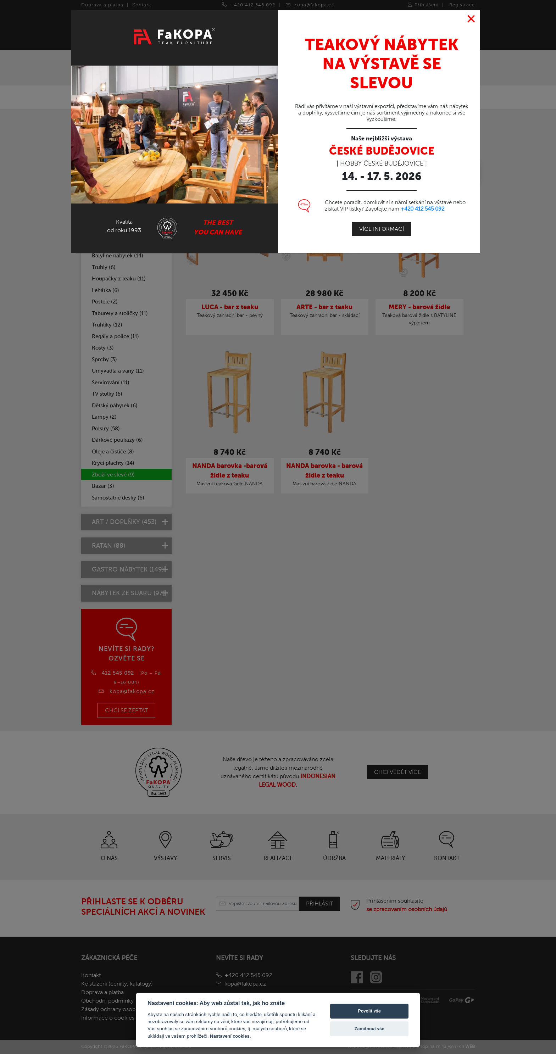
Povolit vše (369, 1011)
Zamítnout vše (369, 1028)
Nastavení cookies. (230, 1036)
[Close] (471, 17)
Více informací (381, 227)
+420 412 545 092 (422, 207)
